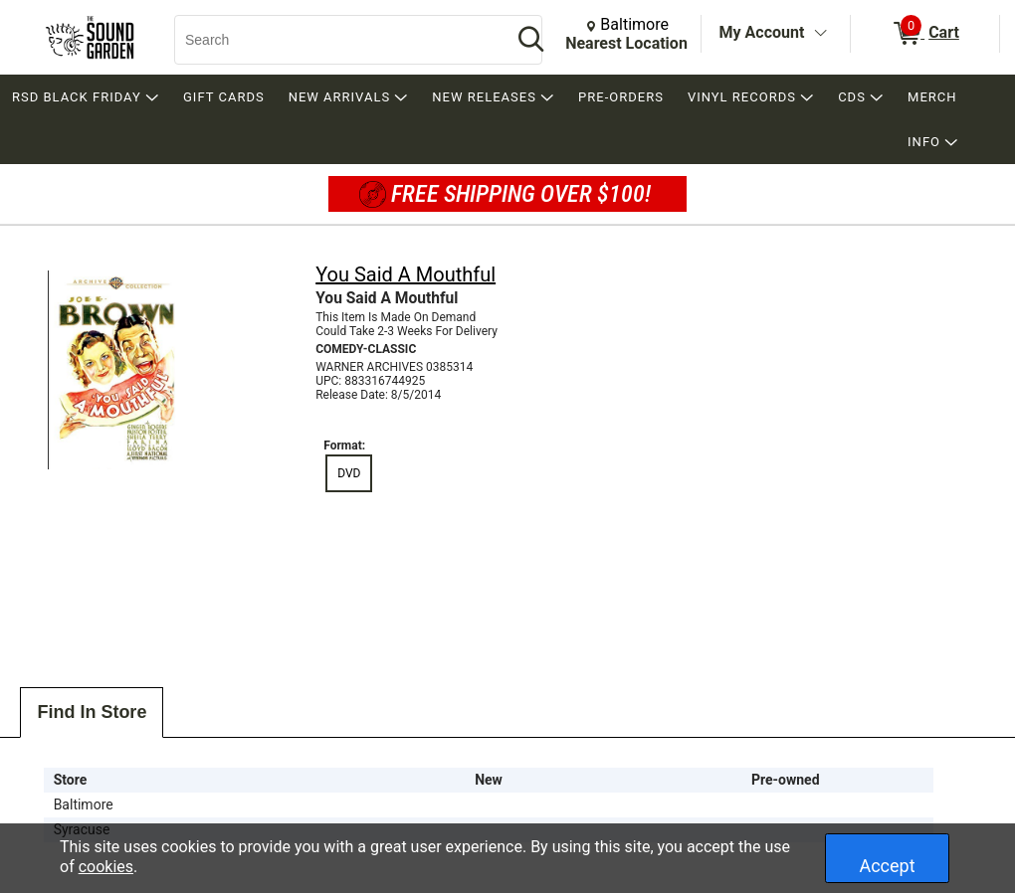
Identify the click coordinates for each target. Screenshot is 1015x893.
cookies (106, 866)
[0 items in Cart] (925, 34)
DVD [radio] (348, 473)
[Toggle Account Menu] (820, 34)
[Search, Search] (333, 40)
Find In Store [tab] (91, 712)
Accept (886, 865)
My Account (762, 32)
